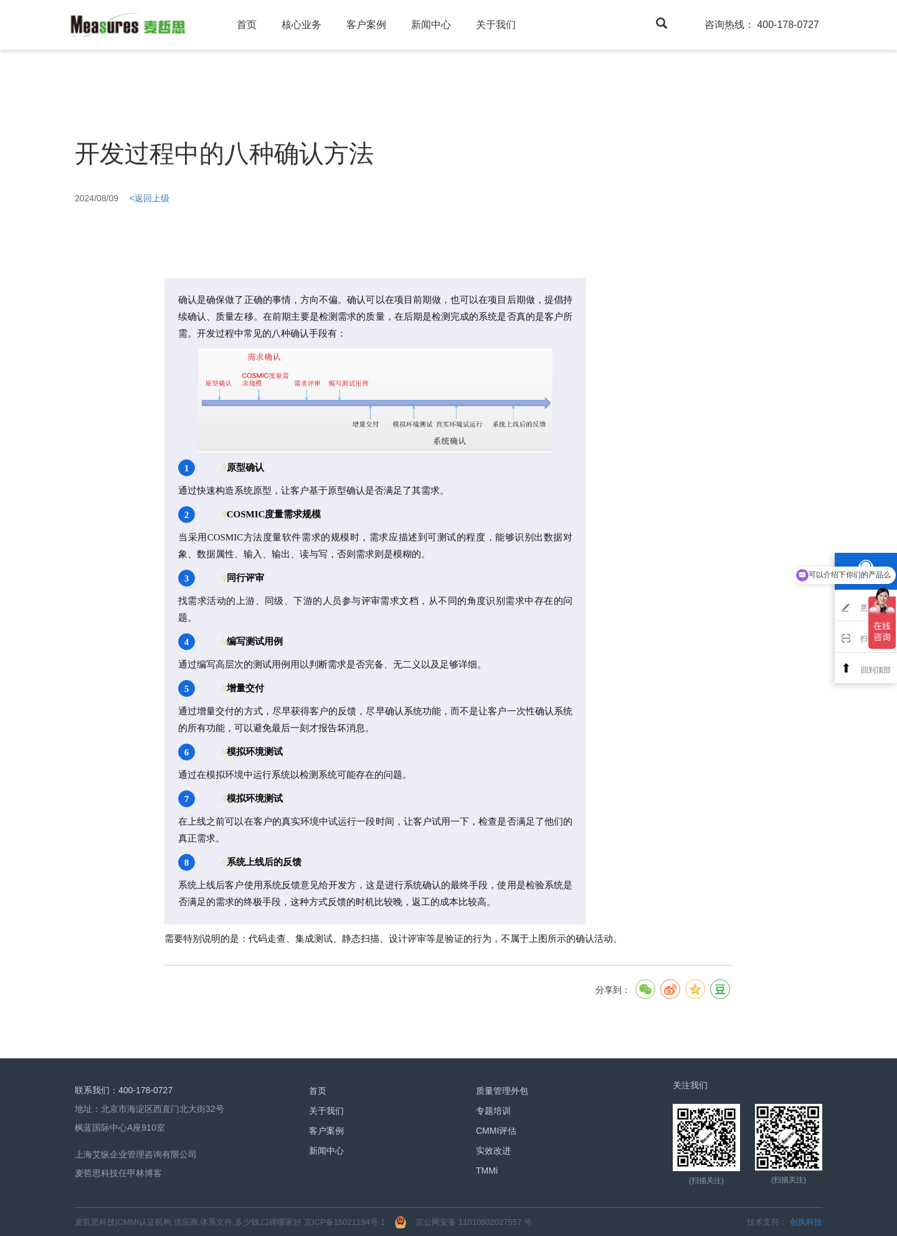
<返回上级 (149, 198)
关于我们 (496, 24)
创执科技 (806, 1222)
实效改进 (493, 1151)
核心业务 (301, 24)
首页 (247, 24)
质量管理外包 (502, 1091)
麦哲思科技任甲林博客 (118, 1173)
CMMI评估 (496, 1131)
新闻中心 (431, 24)
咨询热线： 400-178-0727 (762, 24)
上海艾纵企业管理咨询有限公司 (136, 1154)
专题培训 (493, 1111)
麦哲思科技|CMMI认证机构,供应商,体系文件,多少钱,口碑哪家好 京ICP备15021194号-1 (230, 1222)
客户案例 (366, 24)
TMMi (487, 1171)
